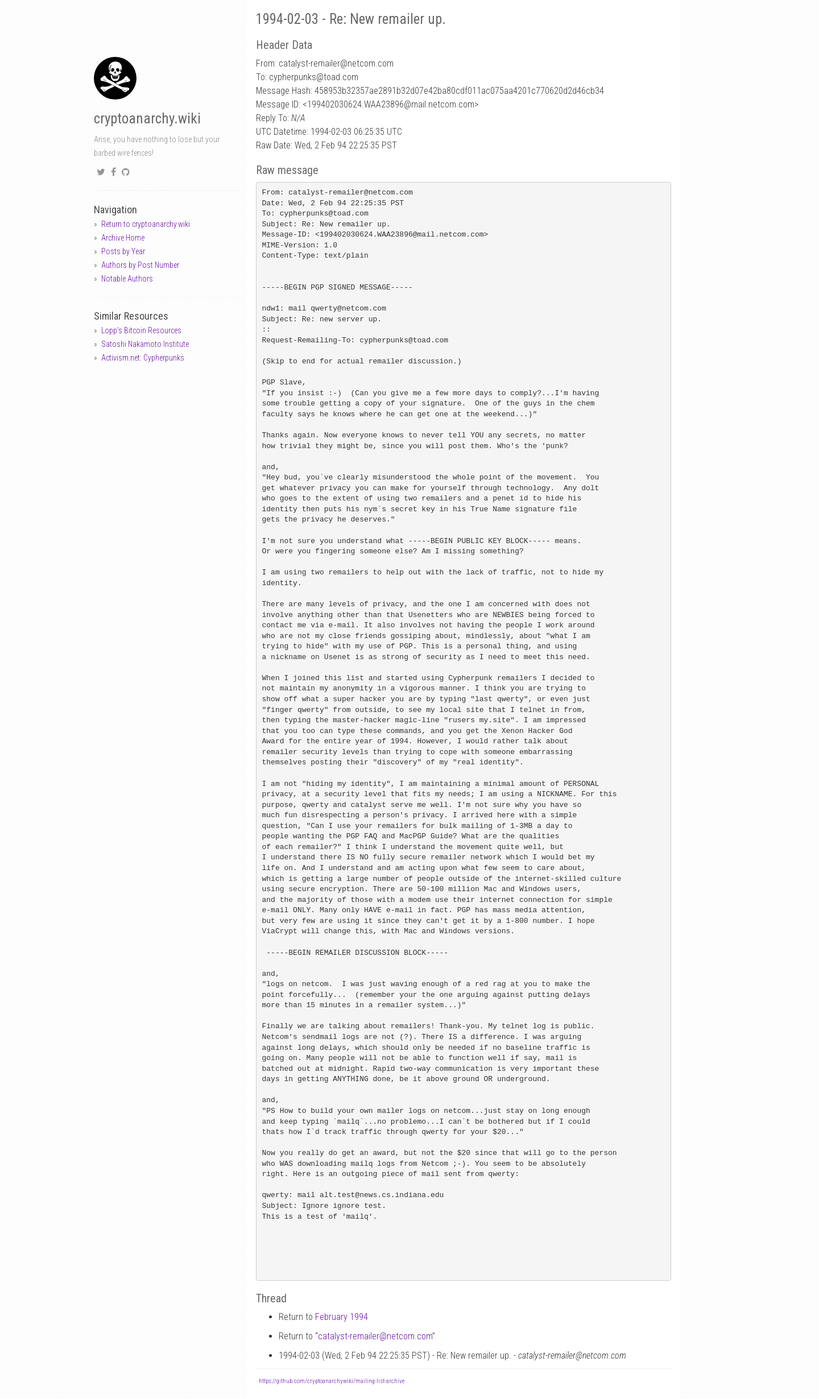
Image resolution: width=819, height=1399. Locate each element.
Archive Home (122, 237)
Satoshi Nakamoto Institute (145, 344)
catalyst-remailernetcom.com (375, 1336)
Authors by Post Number (140, 265)
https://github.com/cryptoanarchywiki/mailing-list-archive (331, 1381)
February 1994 (341, 1316)
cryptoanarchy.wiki (147, 118)
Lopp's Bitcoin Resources (141, 330)
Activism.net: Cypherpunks (142, 357)
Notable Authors (127, 278)
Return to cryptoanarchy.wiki (145, 224)
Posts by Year (123, 251)
